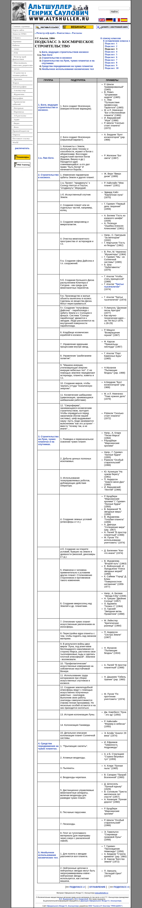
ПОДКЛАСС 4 (121, 887)
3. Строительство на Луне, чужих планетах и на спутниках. (48, 440)
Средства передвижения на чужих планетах (67, 66)
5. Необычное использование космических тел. (48, 855)
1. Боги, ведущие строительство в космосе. (48, 107)
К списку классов (110, 38)
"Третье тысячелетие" (114, 285)
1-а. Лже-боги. (46, 158)
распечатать (22, 148)
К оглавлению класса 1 (115, 41)
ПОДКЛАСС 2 (77, 887)
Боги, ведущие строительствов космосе (65, 52)
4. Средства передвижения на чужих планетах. (48, 746)
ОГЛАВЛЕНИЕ (97, 887)
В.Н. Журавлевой (66, 899)
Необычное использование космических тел (68, 69)
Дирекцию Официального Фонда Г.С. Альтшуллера (101, 901)
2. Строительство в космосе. (48, 176)
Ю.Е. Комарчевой (81, 899)
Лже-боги (47, 55)
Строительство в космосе (57, 57)
